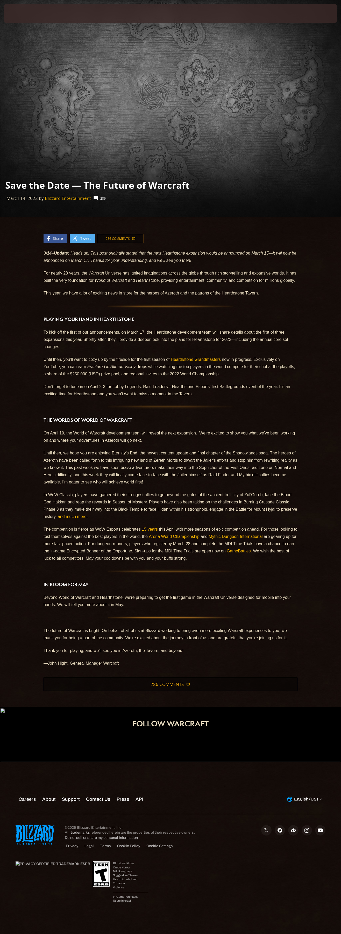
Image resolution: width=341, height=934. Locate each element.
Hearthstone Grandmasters (196, 359)
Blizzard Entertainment (68, 198)
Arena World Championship (174, 536)
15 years (150, 529)
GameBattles (239, 551)
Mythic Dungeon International (235, 536)
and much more (72, 516)
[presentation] (20, 13)
